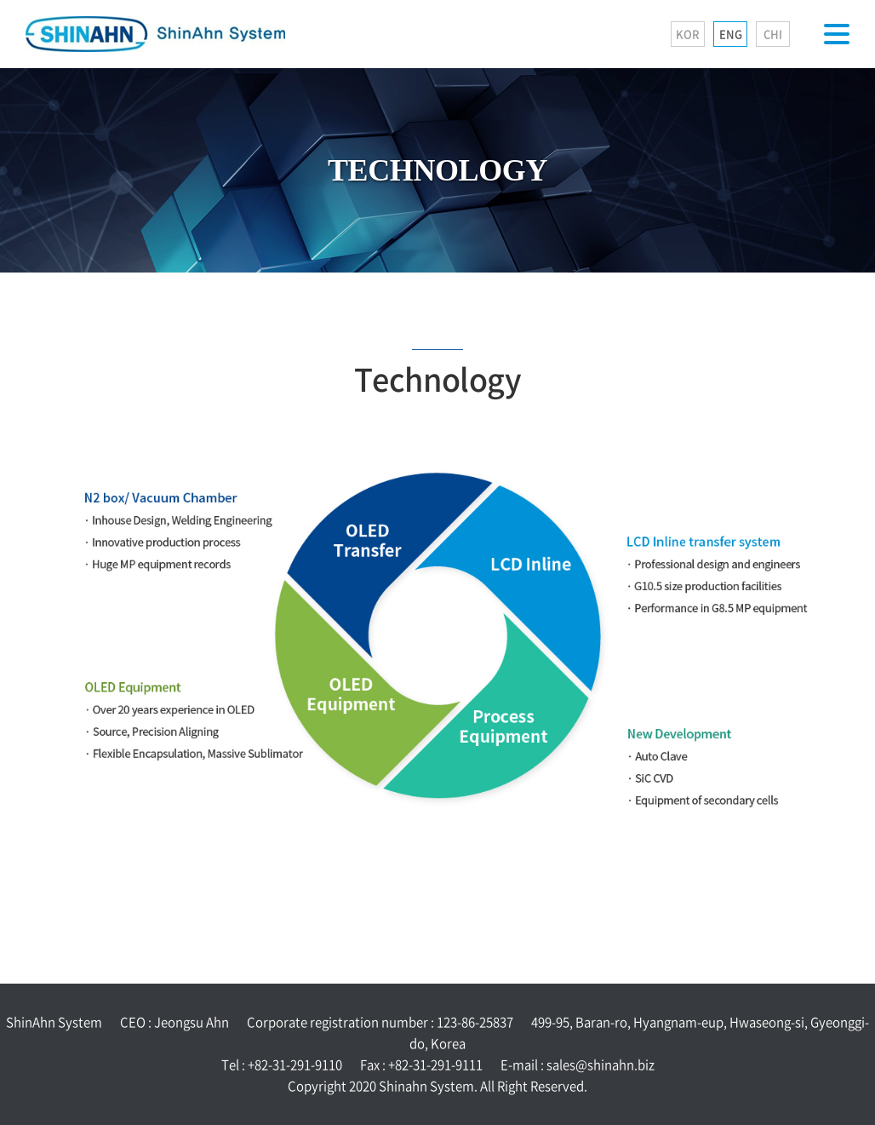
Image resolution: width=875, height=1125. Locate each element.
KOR (688, 34)
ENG (730, 34)
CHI (772, 34)
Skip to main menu (0, 0)
